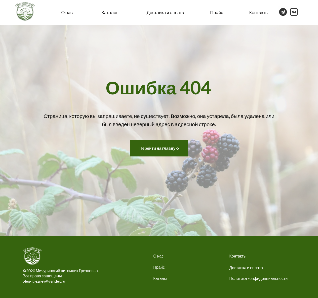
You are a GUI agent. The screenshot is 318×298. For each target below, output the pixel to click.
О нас (67, 12)
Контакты (259, 12)
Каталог (110, 12)
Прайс (216, 12)
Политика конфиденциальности (258, 278)
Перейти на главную (159, 148)
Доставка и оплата (165, 12)
